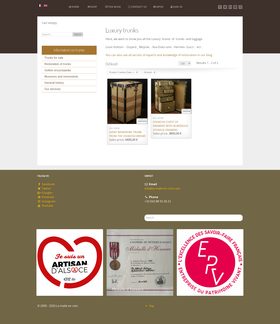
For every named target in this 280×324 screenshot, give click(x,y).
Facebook (46, 184)
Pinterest (45, 197)
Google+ (45, 193)
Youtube (45, 205)
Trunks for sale (53, 57)
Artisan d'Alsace (54, 289)
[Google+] (230, 7)
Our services (52, 89)
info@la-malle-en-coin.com (162, 188)
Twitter (44, 188)
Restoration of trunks (57, 64)
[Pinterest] (235, 7)
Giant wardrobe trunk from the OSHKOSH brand (127, 134)
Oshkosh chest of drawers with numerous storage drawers (170, 126)
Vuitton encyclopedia (57, 70)
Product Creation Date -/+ (122, 72)
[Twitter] (225, 7)
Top (149, 306)
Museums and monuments (61, 76)
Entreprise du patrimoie (201, 289)
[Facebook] (220, 7)
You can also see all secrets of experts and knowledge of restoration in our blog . (160, 55)
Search (77, 34)
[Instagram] (240, 7)
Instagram (46, 201)
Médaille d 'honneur (128, 289)
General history (54, 82)
